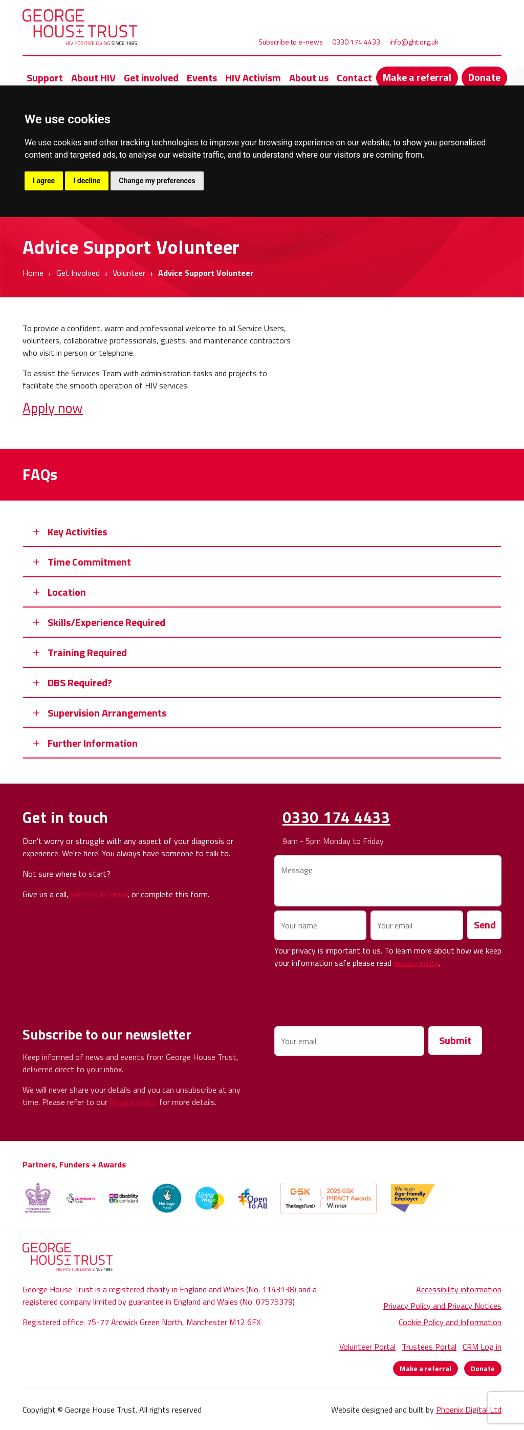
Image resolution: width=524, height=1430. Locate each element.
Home (33, 273)
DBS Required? (80, 682)
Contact (354, 77)
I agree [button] (44, 181)
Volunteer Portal (367, 1346)
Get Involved (78, 273)
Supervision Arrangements (107, 713)
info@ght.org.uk (414, 41)
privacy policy (416, 963)
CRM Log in (482, 1346)
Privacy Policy (133, 1102)
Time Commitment (89, 562)
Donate (484, 77)
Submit (455, 1040)
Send (485, 925)
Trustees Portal (429, 1346)
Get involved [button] (151, 77)
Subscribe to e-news (290, 41)
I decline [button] (86, 181)
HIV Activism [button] (253, 77)
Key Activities (77, 531)
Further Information (93, 743)
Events (202, 77)
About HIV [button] (93, 77)
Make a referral (417, 77)
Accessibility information (458, 1289)
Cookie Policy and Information (450, 1322)
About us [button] (309, 77)
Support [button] (45, 77)
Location (67, 592)
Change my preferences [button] (157, 181)
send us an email (99, 894)
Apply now (53, 407)
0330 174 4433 (356, 41)
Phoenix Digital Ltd (468, 1409)
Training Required (87, 652)
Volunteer (129, 273)
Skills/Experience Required (106, 622)
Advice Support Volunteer (205, 273)
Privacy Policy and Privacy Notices (442, 1305)
